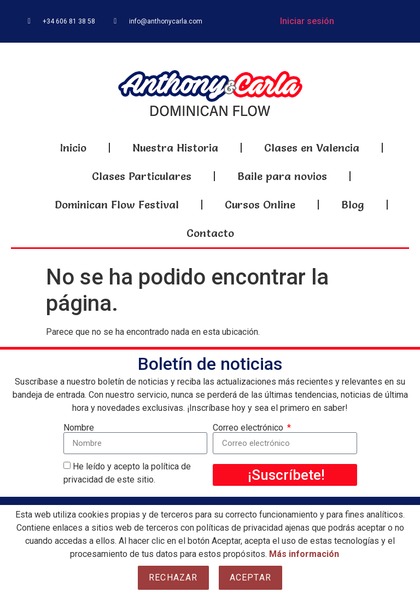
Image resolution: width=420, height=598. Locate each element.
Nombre (78, 427)
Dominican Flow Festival (117, 204)
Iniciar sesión (307, 21)
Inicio (73, 147)
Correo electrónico (249, 427)
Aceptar (250, 577)
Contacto (210, 233)
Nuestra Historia (175, 147)
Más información (304, 554)
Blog (352, 204)
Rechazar (173, 577)
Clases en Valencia (311, 147)
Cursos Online (260, 204)
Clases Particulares (141, 176)
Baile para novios (282, 176)
